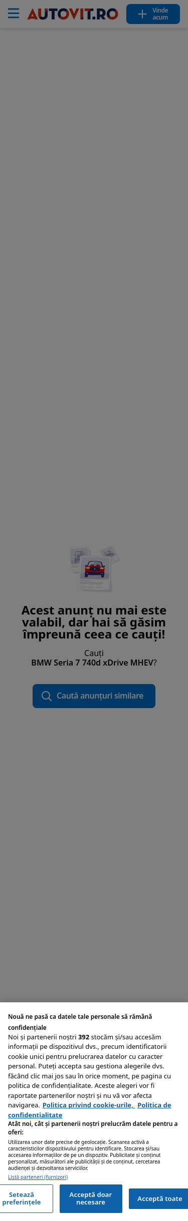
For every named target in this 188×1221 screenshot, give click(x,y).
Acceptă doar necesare (91, 1198)
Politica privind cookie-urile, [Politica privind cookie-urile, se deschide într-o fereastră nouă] (89, 1104)
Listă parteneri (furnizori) (38, 1177)
